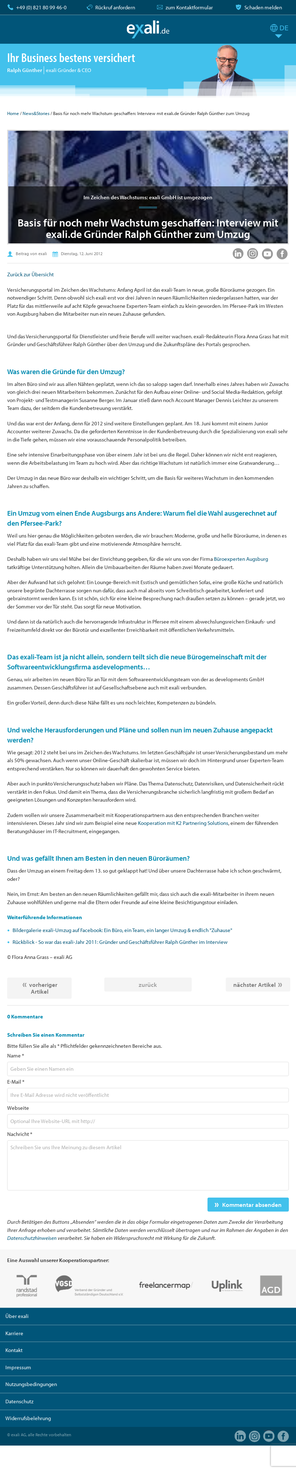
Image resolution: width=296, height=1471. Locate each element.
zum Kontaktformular (189, 7)
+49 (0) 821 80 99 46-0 (41, 7)
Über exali (17, 1316)
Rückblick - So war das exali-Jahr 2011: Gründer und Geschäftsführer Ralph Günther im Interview (120, 942)
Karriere (14, 1333)
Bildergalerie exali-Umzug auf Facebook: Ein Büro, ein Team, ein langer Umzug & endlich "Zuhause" (122, 930)
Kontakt (14, 1350)
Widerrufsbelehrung (28, 1418)
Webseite (18, 1107)
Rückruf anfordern (115, 7)
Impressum (18, 1367)
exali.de (148, 29)
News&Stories (36, 113)
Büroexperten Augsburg (241, 558)
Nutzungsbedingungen (31, 1384)
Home (13, 113)
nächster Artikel (254, 984)
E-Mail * (15, 1081)
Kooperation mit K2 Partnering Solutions (183, 823)
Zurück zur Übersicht (30, 274)
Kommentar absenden (252, 1204)
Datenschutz (19, 1401)
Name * (15, 1055)
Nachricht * (19, 1134)
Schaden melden (263, 7)
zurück (148, 984)
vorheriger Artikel (43, 988)
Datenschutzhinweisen (32, 1237)
